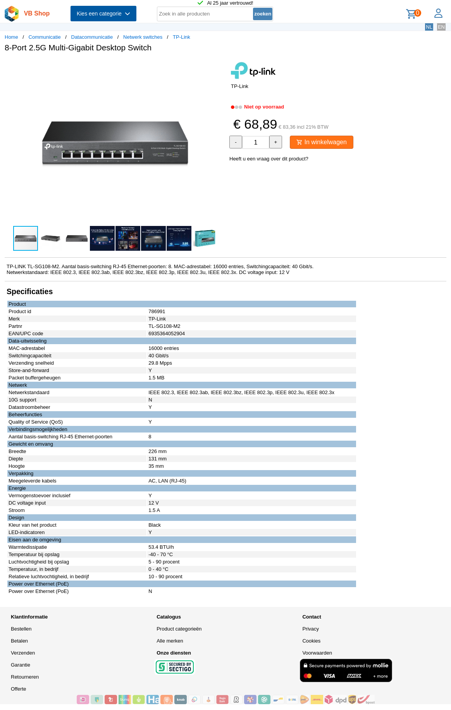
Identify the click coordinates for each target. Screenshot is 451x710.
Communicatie (45, 37)
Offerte (18, 689)
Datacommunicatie (92, 37)
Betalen (19, 641)
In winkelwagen (321, 142)
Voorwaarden (317, 653)
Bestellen (21, 629)
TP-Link (181, 37)
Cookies (311, 641)
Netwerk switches (142, 37)
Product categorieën (179, 629)
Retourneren (25, 677)
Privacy (310, 629)
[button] (218, 66)
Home (11, 37)
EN (441, 27)
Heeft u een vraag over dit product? (268, 159)
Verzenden (23, 653)
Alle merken (170, 641)
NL (429, 27)
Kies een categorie (103, 13)
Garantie (20, 665)
